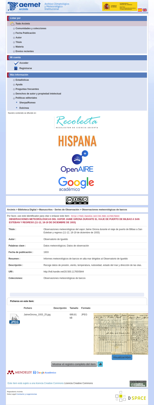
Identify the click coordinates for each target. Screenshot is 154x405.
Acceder (23, 63)
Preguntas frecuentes (27, 89)
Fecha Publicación (26, 33)
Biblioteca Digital (27, 209)
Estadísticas (22, 80)
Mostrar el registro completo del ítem (74, 364)
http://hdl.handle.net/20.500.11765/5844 (64, 271)
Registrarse (25, 68)
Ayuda (19, 84)
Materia (20, 46)
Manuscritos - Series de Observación (59, 209)
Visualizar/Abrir (122, 357)
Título (19, 42)
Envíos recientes (25, 51)
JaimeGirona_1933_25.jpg (37, 314)
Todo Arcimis (23, 23)
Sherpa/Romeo (27, 102)
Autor (19, 37)
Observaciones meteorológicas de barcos (104, 209)
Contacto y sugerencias (26, 394)
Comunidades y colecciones (31, 28)
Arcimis (11, 209)
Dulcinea (24, 108)
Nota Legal (11, 394)
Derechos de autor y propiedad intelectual (38, 93)
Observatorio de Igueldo (56, 239)
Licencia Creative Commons (78, 383)
